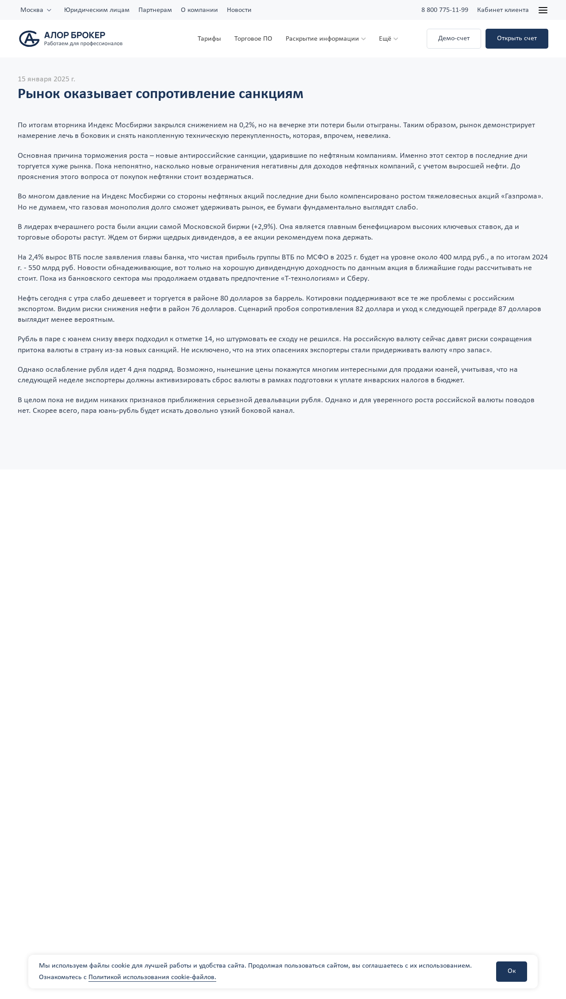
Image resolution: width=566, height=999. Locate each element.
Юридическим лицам (97, 10)
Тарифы (209, 38)
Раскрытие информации (322, 38)
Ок (512, 971)
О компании (199, 10)
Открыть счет (517, 38)
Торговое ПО (253, 38)
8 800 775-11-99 (444, 10)
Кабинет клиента (503, 10)
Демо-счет (454, 38)
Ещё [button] (385, 38)
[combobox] (36, 10)
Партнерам (155, 10)
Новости (239, 10)
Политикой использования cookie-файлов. (152, 977)
